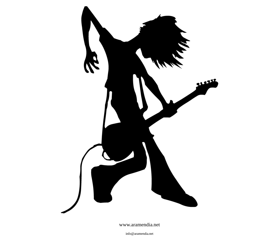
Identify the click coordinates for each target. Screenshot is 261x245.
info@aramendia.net (140, 233)
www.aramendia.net (139, 224)
